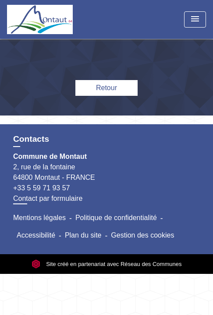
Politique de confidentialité (116, 217)
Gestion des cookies (142, 235)
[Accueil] (40, 19)
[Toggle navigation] (195, 19)
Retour (106, 87)
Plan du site (83, 235)
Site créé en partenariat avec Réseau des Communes (107, 264)
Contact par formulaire (47, 198)
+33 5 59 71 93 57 (41, 188)
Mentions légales (39, 217)
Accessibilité (36, 235)
